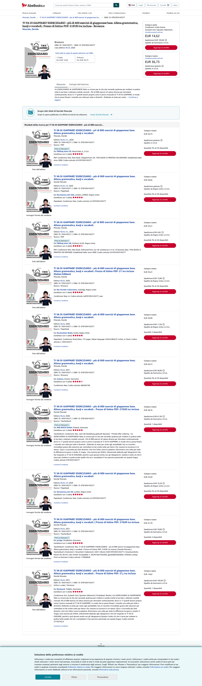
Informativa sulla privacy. (109, 669)
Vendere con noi (173, 13)
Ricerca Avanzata (29, 13)
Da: (64, 58)
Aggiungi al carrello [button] (161, 47)
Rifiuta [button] (74, 677)
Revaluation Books (65, 333)
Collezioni (57, 13)
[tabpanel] (98, 94)
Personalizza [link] (102, 677)
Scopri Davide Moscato (101, 114)
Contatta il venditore (61, 165)
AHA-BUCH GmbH (64, 427)
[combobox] (83, 5)
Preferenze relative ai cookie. (79, 667)
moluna (60, 379)
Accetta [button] (48, 677)
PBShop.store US (64, 151)
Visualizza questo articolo (154, 32)
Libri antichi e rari (85, 13)
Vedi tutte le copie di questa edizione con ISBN (74, 53)
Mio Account (151, 5)
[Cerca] (116, 5)
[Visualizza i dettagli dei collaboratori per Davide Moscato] (30, 29)
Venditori (146, 13)
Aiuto (175, 5)
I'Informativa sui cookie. (159, 667)
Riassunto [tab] (61, 84)
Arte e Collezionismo (117, 13)
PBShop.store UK (64, 243)
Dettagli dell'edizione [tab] (79, 84)
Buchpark (61, 589)
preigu (59, 540)
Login (141, 5)
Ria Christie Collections (67, 290)
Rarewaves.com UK (65, 492)
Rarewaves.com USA (65, 195)
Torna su (101, 646)
